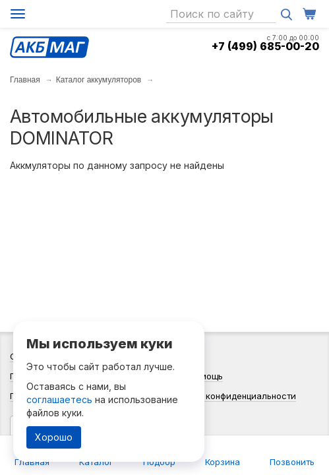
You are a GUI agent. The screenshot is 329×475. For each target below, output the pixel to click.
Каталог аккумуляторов (99, 79)
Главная (25, 79)
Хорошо (54, 437)
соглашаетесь (59, 399)
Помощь (206, 376)
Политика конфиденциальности (229, 396)
